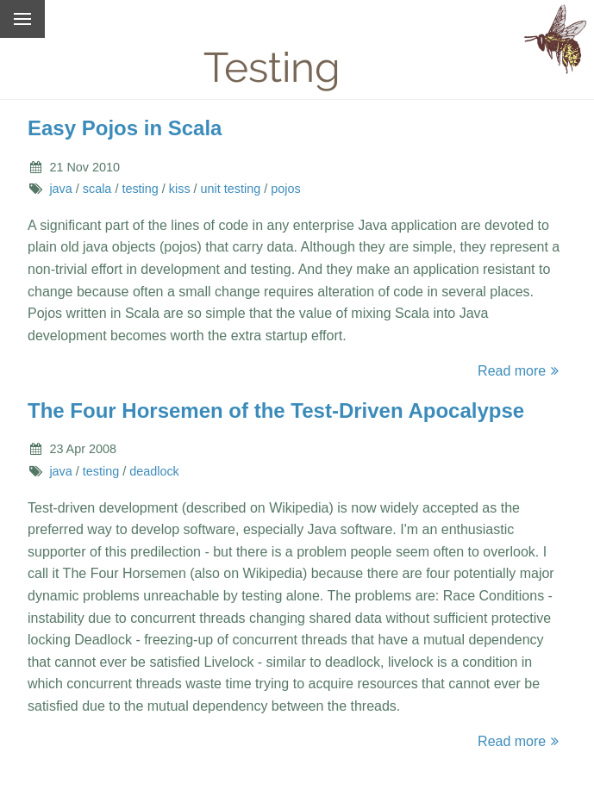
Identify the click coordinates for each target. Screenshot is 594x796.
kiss (180, 189)
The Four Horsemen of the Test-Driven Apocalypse (276, 410)
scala (97, 189)
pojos (285, 189)
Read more (521, 371)
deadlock (154, 471)
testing (140, 189)
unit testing (231, 189)
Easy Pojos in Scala (125, 128)
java (60, 189)
